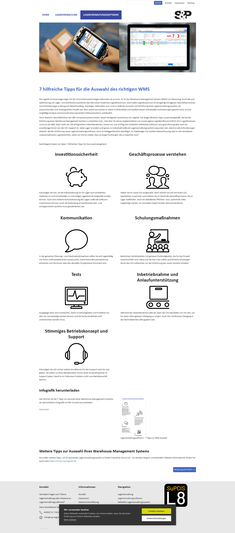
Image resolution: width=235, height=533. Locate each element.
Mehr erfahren (70, 520)
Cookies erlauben (156, 511)
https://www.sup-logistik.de (63, 461)
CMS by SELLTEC (44, 528)
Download (44, 409)
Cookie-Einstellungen (156, 518)
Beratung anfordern (184, 469)
